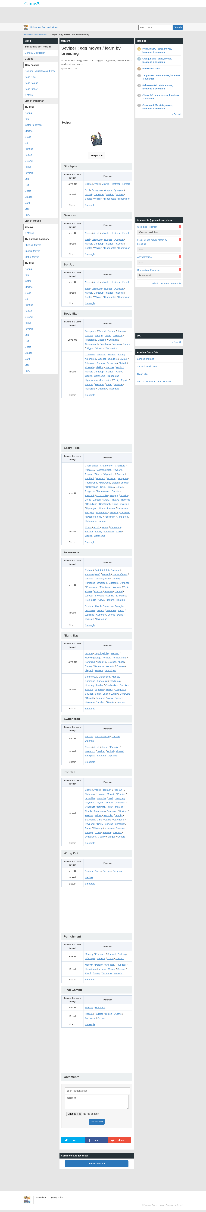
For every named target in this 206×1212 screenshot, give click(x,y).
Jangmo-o (122, 516)
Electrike (114, 747)
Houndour (121, 964)
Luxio (111, 487)
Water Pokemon (33, 125)
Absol (98, 606)
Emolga (89, 832)
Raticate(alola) (103, 470)
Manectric (90, 751)
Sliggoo (90, 348)
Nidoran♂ (119, 789)
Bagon (115, 482)
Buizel (110, 751)
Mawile (105, 184)
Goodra (100, 348)
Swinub (123, 358)
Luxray (119, 487)
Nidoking (100, 794)
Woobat (89, 595)
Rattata (89, 570)
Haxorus (125, 499)
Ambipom (90, 755)
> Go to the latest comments (166, 283)
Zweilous (117, 335)
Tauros (98, 474)
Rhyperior (90, 491)
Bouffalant (104, 504)
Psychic (29, 172)
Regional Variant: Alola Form (40, 71)
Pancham (105, 344)
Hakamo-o (90, 521)
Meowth (106, 574)
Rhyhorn (117, 470)
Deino (108, 335)
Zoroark (97, 499)
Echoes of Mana (145, 358)
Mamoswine (105, 380)
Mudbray (102, 388)
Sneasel (111, 954)
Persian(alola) (102, 578)
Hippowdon (124, 198)
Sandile (116, 491)
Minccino (109, 828)
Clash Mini (142, 374)
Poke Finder (31, 89)
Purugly (99, 335)
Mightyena (104, 482)
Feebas (89, 815)
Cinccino (120, 828)
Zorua (88, 499)
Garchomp (99, 376)
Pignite (124, 380)
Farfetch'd (90, 662)
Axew (106, 499)
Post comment (97, 1124)
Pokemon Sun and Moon (44, 27)
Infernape (90, 958)
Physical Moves (33, 245)
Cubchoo (101, 614)
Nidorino (89, 794)
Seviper (110, 194)
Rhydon (89, 474)
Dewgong (97, 190)
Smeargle (90, 205)
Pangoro (116, 344)
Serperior (120, 824)
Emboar (89, 384)
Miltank (102, 969)
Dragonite (90, 806)
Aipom (104, 747)
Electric (28, 131)
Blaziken (124, 685)
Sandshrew (91, 676)
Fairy (27, 214)
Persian (89, 578)
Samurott (111, 610)
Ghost (28, 190)
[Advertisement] (103, 15)
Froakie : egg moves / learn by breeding (152, 242)
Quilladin (113, 339)
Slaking (99, 367)
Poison (28, 154)
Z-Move (29, 95)
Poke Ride (30, 77)
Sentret (101, 806)
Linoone (116, 736)
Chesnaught (91, 344)
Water (28, 281)
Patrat (121, 610)
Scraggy (114, 495)
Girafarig (113, 582)
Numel (88, 194)
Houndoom (91, 969)
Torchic (99, 685)
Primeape (90, 582)
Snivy (100, 824)
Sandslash (104, 676)
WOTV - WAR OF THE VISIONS (154, 381)
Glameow (108, 606)
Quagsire (119, 190)
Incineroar (90, 388)
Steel (27, 208)
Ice (26, 143)
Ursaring (111, 478)
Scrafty (124, 495)
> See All (176, 114)
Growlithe (90, 354)
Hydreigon (90, 339)
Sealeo (88, 198)
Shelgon (125, 482)
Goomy (126, 344)
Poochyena (91, 482)
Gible (119, 371)
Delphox (89, 740)
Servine (109, 824)
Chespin (102, 339)
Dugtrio (89, 653)
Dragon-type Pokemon (148, 270)
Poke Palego (31, 83)
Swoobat (99, 595)
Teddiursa (114, 681)
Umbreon (102, 582)
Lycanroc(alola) (94, 516)
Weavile (117, 587)
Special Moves (32, 251)
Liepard (118, 591)
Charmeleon (106, 465)
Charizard (120, 465)
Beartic (111, 614)
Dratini (109, 802)
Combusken (111, 685)
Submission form (97, 1165)
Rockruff (114, 512)
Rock (27, 184)
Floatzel (120, 751)
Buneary (101, 755)
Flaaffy (121, 354)
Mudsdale (114, 388)
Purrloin (108, 591)
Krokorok (89, 495)
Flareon (120, 474)
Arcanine (101, 354)
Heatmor (115, 184)
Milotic (98, 815)
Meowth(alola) (119, 574)
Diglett (108, 1013)
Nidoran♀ (107, 789)
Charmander (91, 465)
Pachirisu (108, 815)
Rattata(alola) (102, 570)
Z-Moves (29, 233)
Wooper (108, 190)
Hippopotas (110, 198)
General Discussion (35, 52)
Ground (29, 160)
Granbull (100, 478)
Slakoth (123, 363)
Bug (27, 178)
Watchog (89, 614)
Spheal (120, 194)
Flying (28, 166)
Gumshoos (102, 512)
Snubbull (89, 478)
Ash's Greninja (144, 257)
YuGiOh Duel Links (147, 366)
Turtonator (111, 348)
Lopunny (112, 755)
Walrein (98, 198)
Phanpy (101, 363)
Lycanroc (125, 512)
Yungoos (89, 512)
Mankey (116, 578)
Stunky (98, 531)
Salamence (92, 487)
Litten (109, 384)
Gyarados (109, 474)
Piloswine (90, 363)
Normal (28, 113)
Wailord (120, 367)
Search (178, 27)
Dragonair (120, 802)
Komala (126, 184)
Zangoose (120, 689)
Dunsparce (91, 331)
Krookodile (102, 495)
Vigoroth (89, 367)
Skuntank (109, 531)
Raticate (89, 470)
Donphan (112, 363)
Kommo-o (103, 521)
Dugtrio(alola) (102, 653)
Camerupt (99, 194)
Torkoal (102, 331)
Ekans (88, 184)
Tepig (116, 380)
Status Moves (32, 257)
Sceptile (101, 662)
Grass (28, 137)
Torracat (118, 384)
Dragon (28, 196)
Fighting (29, 148)
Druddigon (91, 504)
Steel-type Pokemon (147, 227)
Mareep (112, 354)
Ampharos (90, 358)
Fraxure (115, 499)
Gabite (88, 376)
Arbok (96, 184)
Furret (110, 806)
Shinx (103, 487)
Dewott (100, 610)
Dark (27, 202)
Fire (27, 119)
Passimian (109, 516)
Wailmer (110, 367)
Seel (87, 190)
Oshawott (90, 610)
